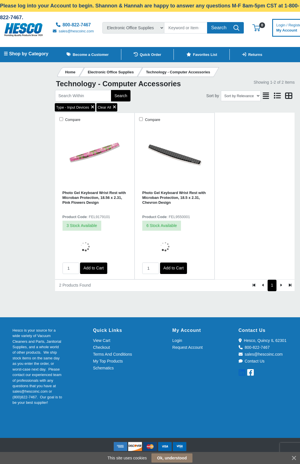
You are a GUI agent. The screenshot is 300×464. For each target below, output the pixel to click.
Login (177, 340)
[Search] (185, 28)
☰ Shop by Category (26, 53)
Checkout (101, 347)
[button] (256, 28)
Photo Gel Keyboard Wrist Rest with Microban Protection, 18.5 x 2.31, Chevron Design (174, 198)
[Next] (280, 285)
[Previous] (263, 285)
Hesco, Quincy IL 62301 (263, 340)
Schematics (103, 368)
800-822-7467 (254, 347)
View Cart (101, 340)
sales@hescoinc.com (261, 354)
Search (120, 95)
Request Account (187, 347)
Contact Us (252, 361)
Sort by (212, 95)
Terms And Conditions (112, 354)
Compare (72, 120)
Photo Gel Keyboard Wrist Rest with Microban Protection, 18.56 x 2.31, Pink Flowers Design (94, 198)
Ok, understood (172, 458)
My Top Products (108, 361)
